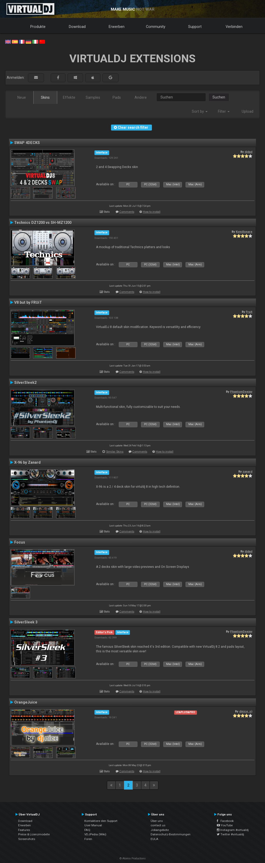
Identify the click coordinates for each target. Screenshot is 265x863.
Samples (93, 97)
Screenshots (26, 839)
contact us (158, 825)
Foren (88, 839)
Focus (19, 542)
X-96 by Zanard (27, 462)
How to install (151, 211)
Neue (21, 97)
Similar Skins (114, 451)
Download (77, 27)
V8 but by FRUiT (28, 302)
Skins (45, 97)
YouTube (225, 825)
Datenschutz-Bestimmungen (170, 834)
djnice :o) (245, 711)
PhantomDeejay (241, 391)
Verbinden (234, 27)
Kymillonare (244, 231)
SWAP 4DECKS (27, 143)
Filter (224, 111)
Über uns (157, 821)
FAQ (87, 830)
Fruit (249, 312)
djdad (248, 152)
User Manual (93, 825)
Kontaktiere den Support (100, 821)
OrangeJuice (25, 702)
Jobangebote (160, 830)
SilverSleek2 (25, 382)
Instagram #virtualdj (233, 830)
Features (24, 830)
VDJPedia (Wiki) (95, 834)
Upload (247, 111)
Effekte (69, 97)
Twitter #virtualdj (230, 834)
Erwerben (116, 27)
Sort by (200, 111)
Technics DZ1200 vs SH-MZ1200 (42, 222)
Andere (141, 97)
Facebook (225, 821)
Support (195, 27)
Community (155, 27)
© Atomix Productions (133, 858)
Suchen (218, 97)
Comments (126, 211)
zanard (247, 471)
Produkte (38, 27)
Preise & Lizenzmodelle (34, 834)
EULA (154, 839)
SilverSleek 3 (26, 622)
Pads (117, 97)
